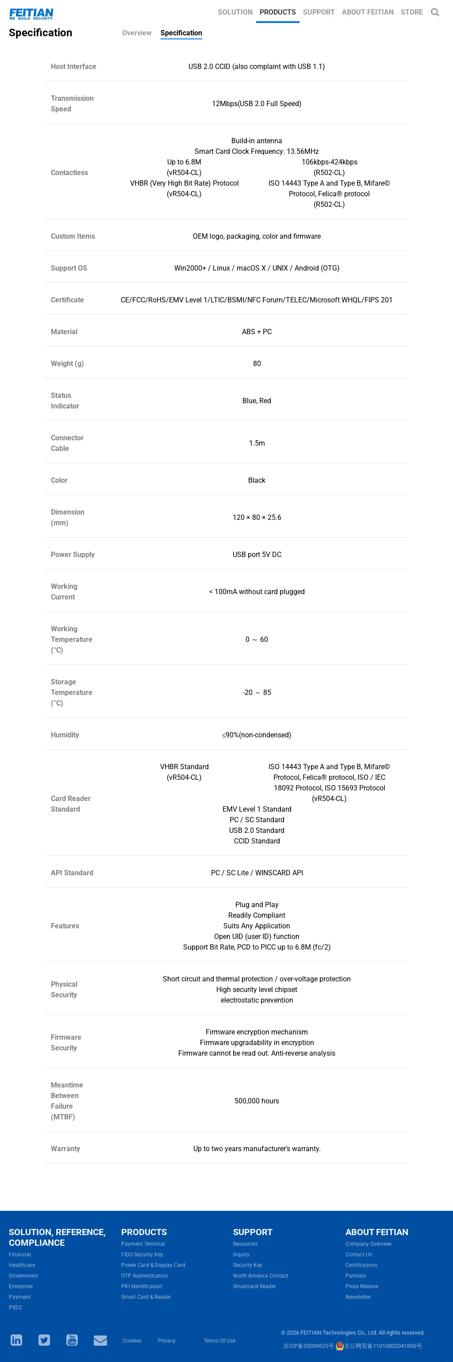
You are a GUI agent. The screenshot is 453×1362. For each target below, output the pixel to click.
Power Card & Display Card (153, 1265)
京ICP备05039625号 (308, 1346)
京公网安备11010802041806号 (378, 1346)
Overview (137, 33)
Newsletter (358, 1297)
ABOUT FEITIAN (377, 1232)
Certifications (361, 1265)
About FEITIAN (368, 12)
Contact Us (359, 1254)
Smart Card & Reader (146, 1297)
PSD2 (15, 1307)
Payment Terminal (143, 1244)
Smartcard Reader (254, 1286)
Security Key (247, 1265)
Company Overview (369, 1244)
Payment (20, 1297)
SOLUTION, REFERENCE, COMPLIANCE (57, 1237)
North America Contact (260, 1275)
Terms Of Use (219, 1340)
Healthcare (22, 1265)
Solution (235, 12)
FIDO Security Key (142, 1254)
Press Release (362, 1286)
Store (412, 12)
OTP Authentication (144, 1275)
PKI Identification (141, 1286)
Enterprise (21, 1286)
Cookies (132, 1340)
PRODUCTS (144, 1232)
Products (278, 12)
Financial (20, 1254)
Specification (181, 33)
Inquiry (241, 1254)
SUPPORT (253, 1232)
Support (319, 12)
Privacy (167, 1340)
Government (23, 1275)
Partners (356, 1275)
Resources (245, 1244)
